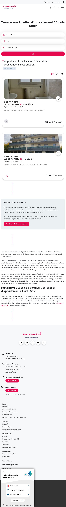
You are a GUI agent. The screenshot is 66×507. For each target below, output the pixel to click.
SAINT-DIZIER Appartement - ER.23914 (19, 103)
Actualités (5, 445)
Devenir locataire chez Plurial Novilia (14, 418)
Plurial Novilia (7, 434)
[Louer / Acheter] (33, 34)
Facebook (21, 342)
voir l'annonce (6, 121)
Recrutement (6, 452)
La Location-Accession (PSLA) (11, 430)
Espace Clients (7, 461)
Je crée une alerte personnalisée (16, 224)
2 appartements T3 (9, 68)
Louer (4, 404)
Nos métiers (6, 457)
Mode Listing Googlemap (57, 73)
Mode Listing (52, 73)
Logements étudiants (9, 409)
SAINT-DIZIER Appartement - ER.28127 (19, 158)
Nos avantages (7, 415)
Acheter (4, 422)
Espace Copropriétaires (10, 465)
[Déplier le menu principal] (62, 7)
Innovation (5, 442)
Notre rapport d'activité (9, 447)
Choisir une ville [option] (12, 48)
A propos (5, 436)
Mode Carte (62, 73)
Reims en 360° (7, 468)
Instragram (32, 342)
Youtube (38, 342)
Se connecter (50, 7)
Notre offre (5, 406)
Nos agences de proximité (10, 439)
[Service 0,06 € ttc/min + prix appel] (63, 2)
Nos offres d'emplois (9, 454)
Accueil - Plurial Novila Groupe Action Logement (9, 7)
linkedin (27, 342)
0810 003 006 (12, 390)
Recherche (58, 7)
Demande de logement (9, 412)
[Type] (33, 41)
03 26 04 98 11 (12, 381)
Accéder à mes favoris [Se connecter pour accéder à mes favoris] (54, 7)
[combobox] (33, 47)
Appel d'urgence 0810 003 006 (54, 2)
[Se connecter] (58, 98)
